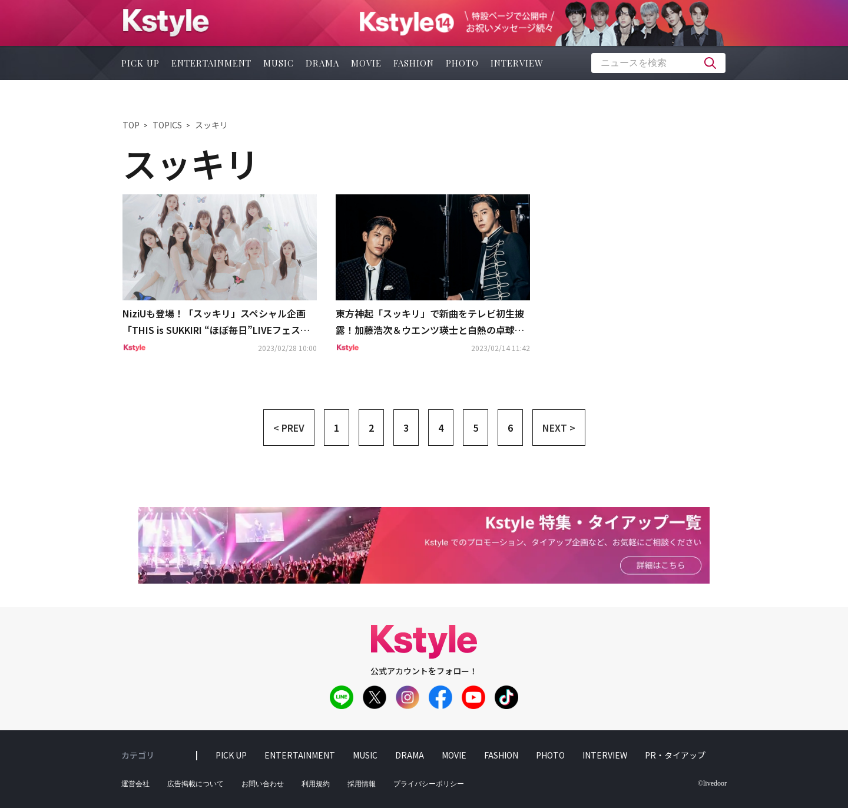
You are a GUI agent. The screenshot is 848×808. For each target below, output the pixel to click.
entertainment (211, 63)
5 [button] (475, 427)
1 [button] (336, 427)
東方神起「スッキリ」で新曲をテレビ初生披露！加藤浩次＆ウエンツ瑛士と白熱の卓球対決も (430, 322)
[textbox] (658, 63)
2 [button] (371, 427)
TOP (131, 125)
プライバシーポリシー (428, 784)
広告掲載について (195, 784)
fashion (413, 63)
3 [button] (406, 427)
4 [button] (440, 427)
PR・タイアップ (675, 755)
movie (366, 63)
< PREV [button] (288, 427)
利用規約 (316, 784)
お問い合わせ (262, 784)
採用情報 (361, 784)
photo (462, 63)
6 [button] (510, 427)
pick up (140, 63)
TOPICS (167, 125)
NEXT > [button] (558, 427)
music (278, 63)
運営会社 (135, 784)
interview (517, 63)
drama (322, 63)
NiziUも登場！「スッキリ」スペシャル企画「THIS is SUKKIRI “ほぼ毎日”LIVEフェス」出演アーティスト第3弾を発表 (216, 322)
